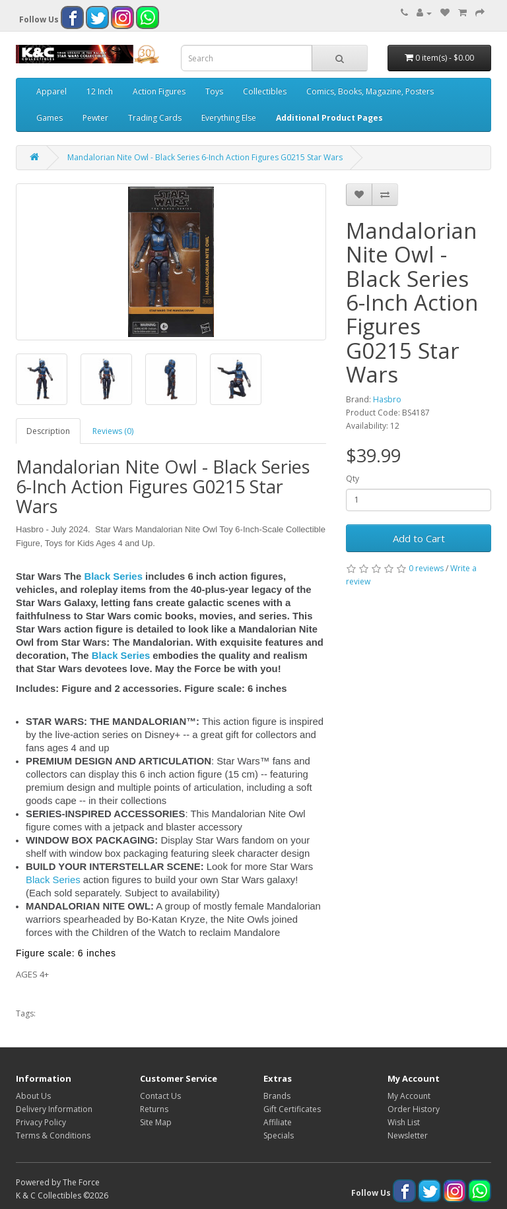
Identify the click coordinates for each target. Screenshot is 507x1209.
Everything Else (228, 117)
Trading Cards (155, 117)
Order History (414, 1109)
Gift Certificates (292, 1109)
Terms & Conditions (53, 1135)
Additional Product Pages (329, 117)
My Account (409, 1095)
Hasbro (387, 399)
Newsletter (408, 1135)
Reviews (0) (112, 431)
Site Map (156, 1122)
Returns (154, 1109)
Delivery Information (54, 1109)
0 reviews (426, 568)
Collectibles (265, 91)
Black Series (113, 576)
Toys (214, 91)
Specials (278, 1135)
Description (48, 431)
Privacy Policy (41, 1122)
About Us (33, 1095)
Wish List (404, 1122)
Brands (276, 1095)
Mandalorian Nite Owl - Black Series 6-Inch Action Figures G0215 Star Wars (205, 157)
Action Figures (159, 91)
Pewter (95, 117)
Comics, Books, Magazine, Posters (370, 91)
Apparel (51, 91)
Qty (352, 478)
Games (49, 117)
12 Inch (99, 91)
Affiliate (277, 1122)
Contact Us (160, 1095)
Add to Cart (419, 538)
